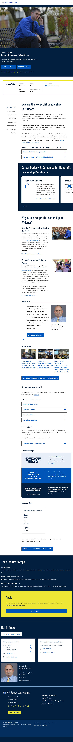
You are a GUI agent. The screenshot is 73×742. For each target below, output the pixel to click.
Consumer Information (40, 725)
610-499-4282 (11, 653)
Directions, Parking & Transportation (53, 701)
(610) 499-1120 (22, 677)
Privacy (54, 723)
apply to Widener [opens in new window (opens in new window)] (56, 456)
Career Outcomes (12, 115)
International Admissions (44, 420)
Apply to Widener (47, 698)
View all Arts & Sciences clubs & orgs (31, 254)
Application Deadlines (44, 410)
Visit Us (4, 567)
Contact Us (13, 133)
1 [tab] (23, 339)
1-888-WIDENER (12, 702)
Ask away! (36, 394)
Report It (47, 723)
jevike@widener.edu (48, 652)
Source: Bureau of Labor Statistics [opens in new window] (44, 198)
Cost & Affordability (11, 125)
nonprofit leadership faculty (31, 240)
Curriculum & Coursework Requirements (44, 152)
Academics (3, 72)
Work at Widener (14, 712)
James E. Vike (56, 325)
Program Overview (11, 111)
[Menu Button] (70, 2)
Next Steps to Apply (11, 129)
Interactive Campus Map (49, 695)
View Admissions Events (10, 577)
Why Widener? (12, 118)
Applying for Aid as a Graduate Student (44, 444)
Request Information (9, 584)
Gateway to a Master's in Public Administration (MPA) (44, 157)
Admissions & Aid (12, 122)
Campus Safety (38, 723)
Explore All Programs (48, 704)
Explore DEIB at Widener (28, 295)
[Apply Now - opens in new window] (8, 67)
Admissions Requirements (44, 404)
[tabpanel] (41, 189)
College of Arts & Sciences (51, 86)
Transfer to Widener (44, 415)
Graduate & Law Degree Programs (13, 72)
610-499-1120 (47, 649)
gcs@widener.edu (12, 657)
